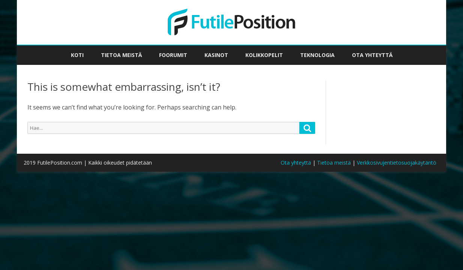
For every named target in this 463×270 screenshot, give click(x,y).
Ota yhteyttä (372, 54)
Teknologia (317, 54)
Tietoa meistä (121, 54)
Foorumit (173, 54)
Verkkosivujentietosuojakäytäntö (396, 162)
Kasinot (216, 54)
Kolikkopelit (264, 54)
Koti (77, 54)
